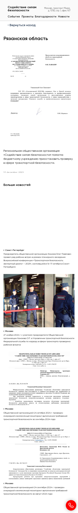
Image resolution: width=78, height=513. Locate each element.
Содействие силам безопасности (22, 9)
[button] (46, 17)
